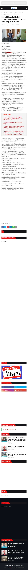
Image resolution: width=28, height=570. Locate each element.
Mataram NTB (9, 12)
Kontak (6, 565)
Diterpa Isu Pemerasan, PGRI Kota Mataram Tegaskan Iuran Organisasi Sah (16, 545)
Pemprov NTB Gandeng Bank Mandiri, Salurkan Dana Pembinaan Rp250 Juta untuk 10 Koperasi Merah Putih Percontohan (13, 133)
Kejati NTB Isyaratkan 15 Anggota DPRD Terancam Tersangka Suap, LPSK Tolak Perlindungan (12, 118)
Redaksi (11, 565)
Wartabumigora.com (7, 24)
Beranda (3, 12)
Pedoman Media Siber (18, 565)
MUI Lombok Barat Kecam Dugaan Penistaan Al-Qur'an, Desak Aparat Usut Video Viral (17, 454)
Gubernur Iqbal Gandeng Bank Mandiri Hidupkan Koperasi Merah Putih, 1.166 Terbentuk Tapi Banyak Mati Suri (13, 128)
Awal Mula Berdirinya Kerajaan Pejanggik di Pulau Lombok (16, 557)
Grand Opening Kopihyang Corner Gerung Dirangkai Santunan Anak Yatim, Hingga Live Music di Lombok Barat (17, 440)
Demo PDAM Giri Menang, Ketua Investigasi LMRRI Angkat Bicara (16, 447)
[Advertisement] (14, 207)
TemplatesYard (15, 568)
